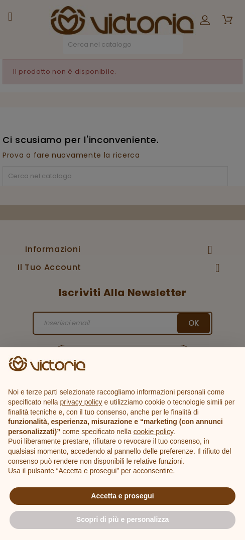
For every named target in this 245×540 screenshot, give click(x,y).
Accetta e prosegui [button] (122, 496)
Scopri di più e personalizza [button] (122, 519)
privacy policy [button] (81, 402)
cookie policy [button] (153, 432)
